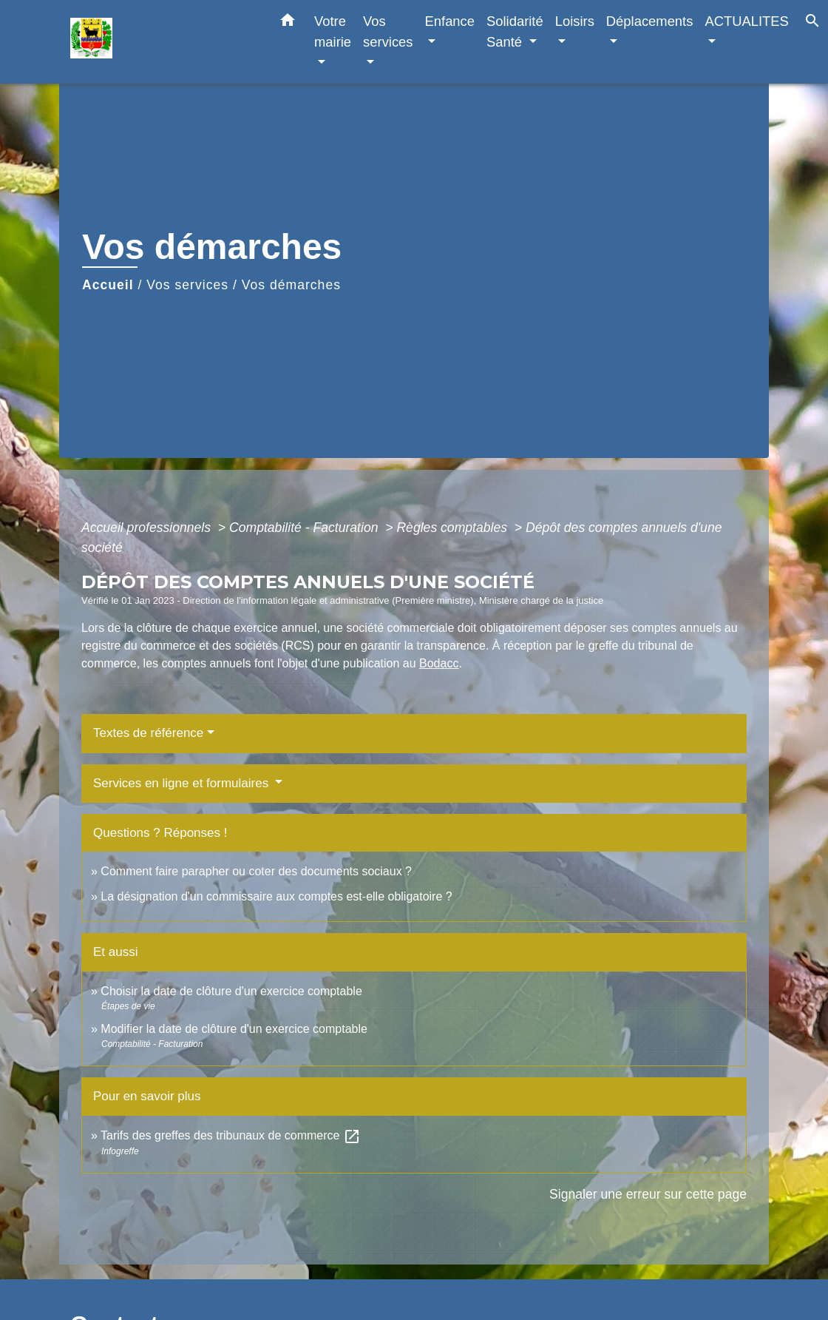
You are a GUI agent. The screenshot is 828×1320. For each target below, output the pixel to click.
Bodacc (438, 663)
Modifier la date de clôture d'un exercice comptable (234, 1029)
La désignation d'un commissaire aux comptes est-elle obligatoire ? (276, 896)
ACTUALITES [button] (746, 21)
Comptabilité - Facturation (305, 527)
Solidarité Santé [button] (514, 31)
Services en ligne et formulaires (182, 783)
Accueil (108, 284)
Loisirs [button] (574, 21)
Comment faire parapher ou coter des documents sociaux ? (256, 871)
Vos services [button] (388, 31)
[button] (287, 23)
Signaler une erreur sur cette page (648, 1194)
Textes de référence (148, 733)
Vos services (187, 284)
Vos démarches (291, 284)
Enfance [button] (450, 21)
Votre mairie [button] (332, 31)
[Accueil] (162, 42)
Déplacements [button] (649, 21)
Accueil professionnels (147, 527)
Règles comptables (453, 527)
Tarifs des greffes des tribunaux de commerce (231, 1135)
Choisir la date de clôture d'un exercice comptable (231, 991)
